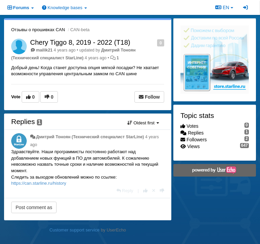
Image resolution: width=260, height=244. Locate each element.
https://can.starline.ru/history (38, 183)
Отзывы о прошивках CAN (38, 29)
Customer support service (74, 229)
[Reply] (124, 190)
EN (224, 7)
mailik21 (44, 50)
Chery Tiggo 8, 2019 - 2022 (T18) (80, 42)
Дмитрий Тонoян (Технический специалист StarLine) (90, 137)
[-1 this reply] (162, 190)
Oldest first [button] (143, 122)
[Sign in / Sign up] (245, 7)
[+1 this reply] (145, 190)
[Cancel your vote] (153, 190)
